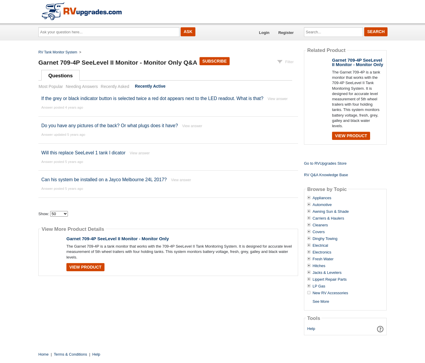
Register (286, 32)
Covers (319, 232)
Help (311, 328)
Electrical (320, 245)
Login (264, 32)
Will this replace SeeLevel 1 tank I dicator (83, 152)
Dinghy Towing (325, 239)
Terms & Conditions (70, 354)
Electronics (322, 252)
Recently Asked (115, 86)
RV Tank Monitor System (57, 52)
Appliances (322, 198)
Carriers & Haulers (328, 218)
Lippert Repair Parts (330, 279)
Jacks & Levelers (327, 273)
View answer (278, 99)
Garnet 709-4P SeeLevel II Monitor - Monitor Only (117, 238)
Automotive (322, 205)
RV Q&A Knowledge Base (326, 175)
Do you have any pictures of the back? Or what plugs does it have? (109, 125)
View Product (85, 267)
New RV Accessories (330, 293)
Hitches (319, 266)
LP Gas (319, 286)
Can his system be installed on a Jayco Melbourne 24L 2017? (104, 179)
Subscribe (214, 61)
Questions (60, 76)
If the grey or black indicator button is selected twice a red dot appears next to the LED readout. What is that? (152, 98)
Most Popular (51, 86)
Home (43, 354)
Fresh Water (323, 259)
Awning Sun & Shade (331, 212)
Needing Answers (82, 86)
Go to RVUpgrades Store (325, 163)
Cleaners (320, 225)
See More (321, 301)
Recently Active (150, 86)
